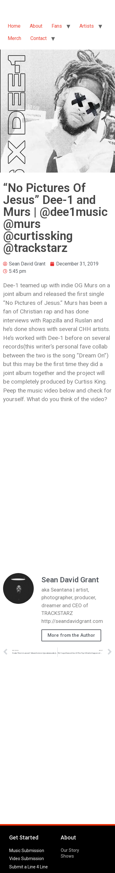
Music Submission (26, 850)
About (36, 26)
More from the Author (71, 635)
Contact (38, 38)
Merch (14, 38)
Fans (57, 26)
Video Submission (26, 858)
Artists (86, 26)
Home (14, 26)
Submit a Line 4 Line (28, 866)
